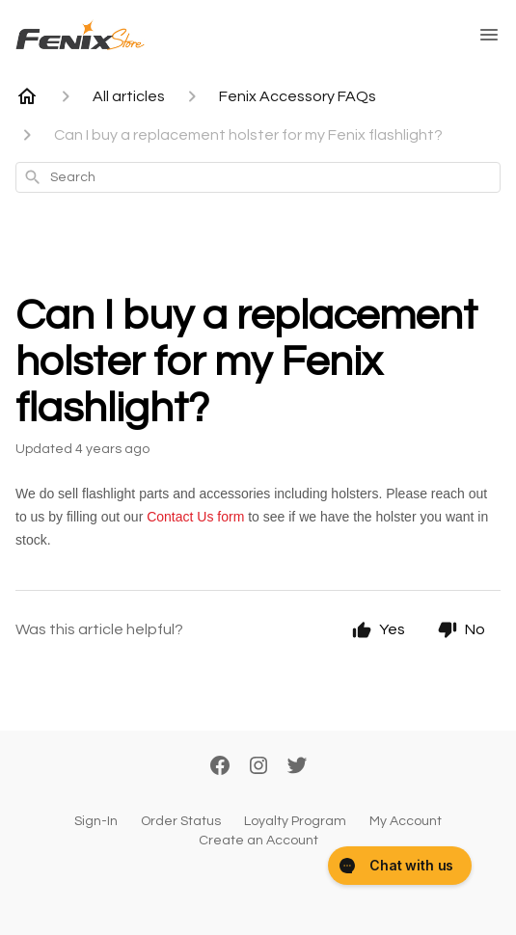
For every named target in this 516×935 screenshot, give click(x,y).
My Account (405, 821)
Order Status (181, 821)
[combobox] (258, 177)
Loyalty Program (295, 821)
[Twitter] (297, 767)
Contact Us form (197, 516)
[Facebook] (219, 767)
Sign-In (96, 821)
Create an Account (258, 840)
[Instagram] (258, 767)
